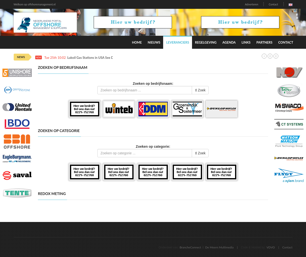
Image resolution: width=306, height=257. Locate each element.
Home (137, 42)
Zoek (200, 90)
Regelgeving (205, 42)
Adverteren (251, 4)
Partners (264, 42)
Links (246, 42)
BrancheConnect (190, 247)
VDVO (270, 247)
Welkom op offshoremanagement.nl (35, 4)
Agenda (229, 42)
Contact (273, 4)
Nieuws (154, 42)
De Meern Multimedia (219, 247)
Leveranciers (177, 42)
